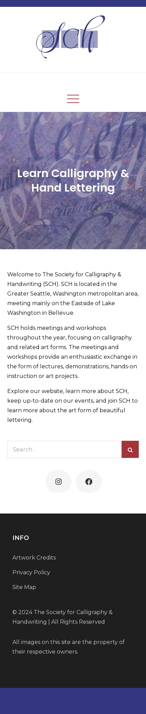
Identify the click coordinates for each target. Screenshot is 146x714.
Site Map (24, 587)
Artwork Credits (34, 557)
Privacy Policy (31, 572)
